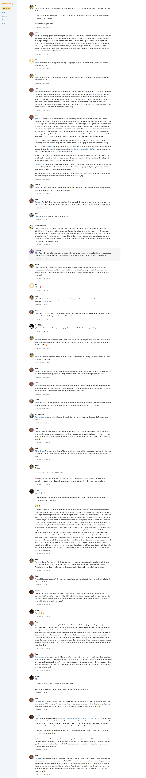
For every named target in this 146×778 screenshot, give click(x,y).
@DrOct (96, 149)
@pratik (44, 493)
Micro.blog (8, 4)
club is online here (104, 94)
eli (42, 5)
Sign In (4, 12)
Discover (4, 16)
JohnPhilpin (46, 325)
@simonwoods (86, 149)
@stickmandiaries (47, 417)
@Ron (44, 63)
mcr (43, 213)
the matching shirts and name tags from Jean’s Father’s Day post (85, 718)
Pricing (4, 20)
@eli (43, 36)
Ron (43, 33)
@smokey (45, 562)
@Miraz (56, 146)
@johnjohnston (47, 451)
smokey (44, 490)
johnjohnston (46, 414)
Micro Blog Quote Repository (97, 328)
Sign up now (6, 8)
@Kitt (76, 202)
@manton (45, 164)
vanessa (44, 250)
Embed (55, 27)
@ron (61, 417)
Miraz (43, 310)
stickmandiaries (47, 225)
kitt (43, 60)
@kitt (43, 119)
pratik (44, 264)
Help (3, 24)
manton (44, 185)
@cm (43, 625)
